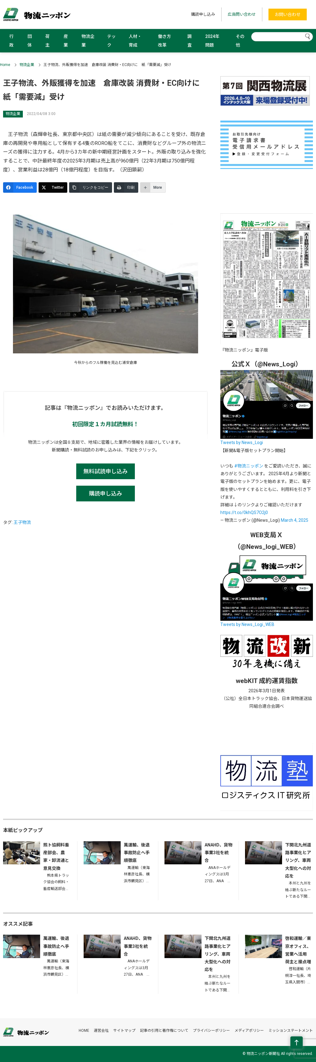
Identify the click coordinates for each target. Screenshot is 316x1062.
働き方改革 (164, 40)
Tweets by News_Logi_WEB (247, 624)
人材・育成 (135, 40)
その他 (240, 40)
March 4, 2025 (294, 520)
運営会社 (101, 1030)
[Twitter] (53, 187)
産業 (66, 40)
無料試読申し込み (105, 471)
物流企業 (87, 40)
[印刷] (126, 187)
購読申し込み (203, 14)
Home (5, 65)
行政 (11, 40)
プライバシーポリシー (211, 1030)
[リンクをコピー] (90, 187)
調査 (189, 40)
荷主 (47, 40)
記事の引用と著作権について (164, 1030)
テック (111, 40)
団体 (29, 40)
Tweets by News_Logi (241, 442)
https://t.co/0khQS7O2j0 (244, 512)
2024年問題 (212, 40)
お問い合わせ (288, 14)
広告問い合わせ (242, 14)
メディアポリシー (249, 1030)
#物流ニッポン (248, 465)
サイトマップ (124, 1030)
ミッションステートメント (290, 1030)
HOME (84, 1030)
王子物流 (22, 522)
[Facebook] (20, 187)
